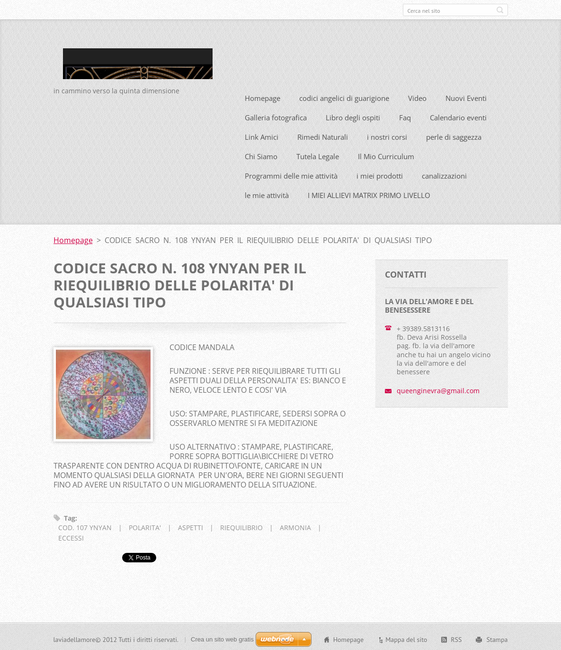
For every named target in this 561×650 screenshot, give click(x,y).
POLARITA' (145, 526)
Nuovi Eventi (466, 96)
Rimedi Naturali (322, 135)
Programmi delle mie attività (291, 174)
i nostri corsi (387, 135)
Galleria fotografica (276, 115)
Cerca (500, 10)
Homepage (262, 96)
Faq (405, 115)
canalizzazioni (444, 174)
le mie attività (267, 193)
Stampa (497, 638)
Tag (69, 516)
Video (417, 96)
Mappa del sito (406, 638)
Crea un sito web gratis (222, 637)
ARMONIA (295, 526)
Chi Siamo (261, 154)
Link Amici (261, 135)
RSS (456, 638)
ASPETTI (190, 526)
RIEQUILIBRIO (241, 526)
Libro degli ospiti (353, 115)
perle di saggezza (453, 135)
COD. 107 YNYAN (85, 526)
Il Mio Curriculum (386, 154)
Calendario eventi (458, 115)
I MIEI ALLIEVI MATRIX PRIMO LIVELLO (369, 193)
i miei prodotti (379, 174)
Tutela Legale (317, 154)
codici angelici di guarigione (344, 96)
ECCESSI (71, 536)
